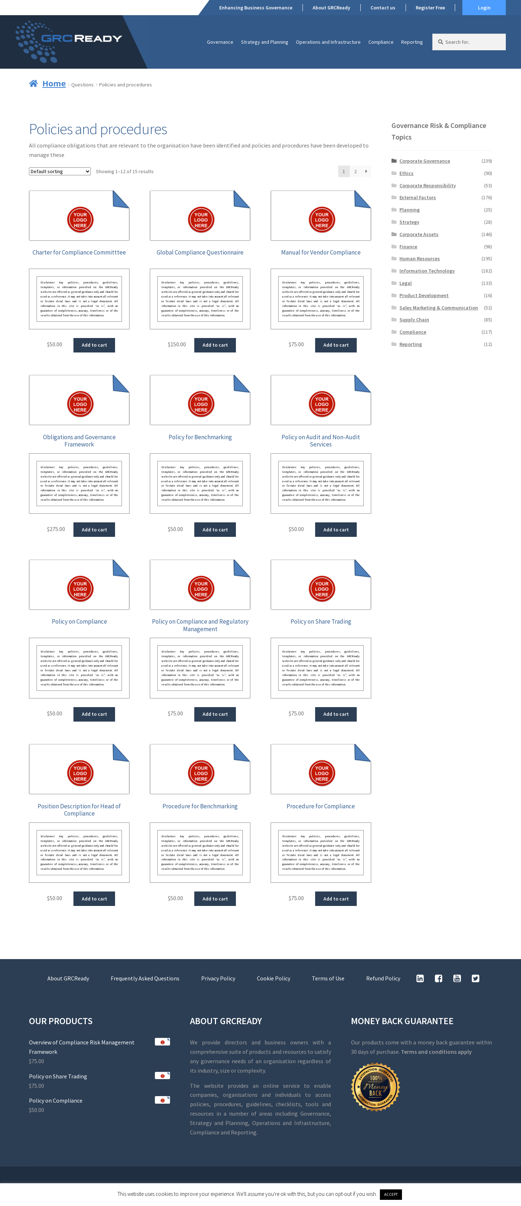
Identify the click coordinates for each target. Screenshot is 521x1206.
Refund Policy (383, 978)
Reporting (412, 42)
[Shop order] (60, 171)
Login (484, 7)
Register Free (430, 7)
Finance (408, 246)
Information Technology (427, 271)
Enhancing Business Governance (255, 7)
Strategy (409, 222)
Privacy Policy (218, 978)
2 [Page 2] (355, 171)
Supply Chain (414, 319)
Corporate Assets (419, 234)
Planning (409, 209)
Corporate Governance (424, 161)
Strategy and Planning (264, 42)
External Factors (417, 197)
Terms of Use (328, 978)
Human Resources (419, 258)
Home (54, 83)
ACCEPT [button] (391, 1194)
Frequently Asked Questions (145, 978)
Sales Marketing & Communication (438, 307)
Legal (405, 283)
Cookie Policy (273, 978)
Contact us (382, 7)
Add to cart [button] (94, 345)
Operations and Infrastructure (328, 42)
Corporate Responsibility (427, 185)
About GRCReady (331, 7)
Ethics (406, 173)
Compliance (381, 42)
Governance (220, 42)
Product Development (424, 295)
